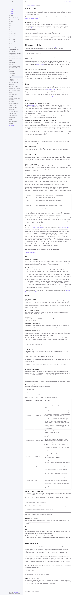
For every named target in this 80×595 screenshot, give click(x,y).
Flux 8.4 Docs (11, 9)
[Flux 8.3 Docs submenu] (22, 12)
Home (10, 7)
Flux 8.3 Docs (11, 11)
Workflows (11, 84)
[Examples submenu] (22, 120)
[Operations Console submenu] (22, 42)
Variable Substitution (13, 86)
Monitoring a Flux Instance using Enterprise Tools (14, 48)
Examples (11, 119)
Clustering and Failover (14, 56)
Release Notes (12, 23)
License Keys (12, 29)
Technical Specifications (14, 17)
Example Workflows (13, 107)
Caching (11, 45)
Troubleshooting (12, 105)
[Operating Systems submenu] (22, 38)
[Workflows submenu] (22, 85)
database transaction (36, 27)
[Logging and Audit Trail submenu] (22, 83)
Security (11, 96)
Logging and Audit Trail (14, 82)
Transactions (12, 73)
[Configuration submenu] (22, 32)
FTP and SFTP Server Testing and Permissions (15, 54)
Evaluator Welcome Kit (14, 19)
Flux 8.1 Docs (11, 125)
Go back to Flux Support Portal (65, 1)
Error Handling (12, 51)
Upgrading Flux (12, 109)
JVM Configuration (50, 89)
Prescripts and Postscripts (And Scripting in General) (14, 89)
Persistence (12, 75)
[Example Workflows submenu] (22, 108)
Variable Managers (13, 121)
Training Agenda (12, 113)
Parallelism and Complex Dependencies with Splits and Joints (14, 68)
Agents (10, 92)
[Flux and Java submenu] (22, 118)
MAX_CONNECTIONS (64, 227)
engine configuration (54, 47)
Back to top (28, 589)
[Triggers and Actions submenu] (22, 112)
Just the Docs (16, 592)
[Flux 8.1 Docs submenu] (22, 126)
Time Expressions (13, 115)
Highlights (11, 15)
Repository (11, 64)
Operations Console (13, 41)
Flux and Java (12, 117)
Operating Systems (13, 37)
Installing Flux (12, 27)
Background (11, 101)
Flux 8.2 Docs (11, 13)
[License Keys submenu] (22, 30)
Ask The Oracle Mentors (30, 252)
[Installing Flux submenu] (22, 28)
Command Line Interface (14, 35)
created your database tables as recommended (39, 522)
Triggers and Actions (13, 111)
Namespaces (12, 62)
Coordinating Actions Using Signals (15, 59)
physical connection (38, 227)
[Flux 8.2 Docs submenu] (22, 14)
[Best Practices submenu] (22, 44)
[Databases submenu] (22, 71)
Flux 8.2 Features (12, 21)
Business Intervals (13, 94)
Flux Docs (12, 2)
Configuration (12, 31)
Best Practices (12, 43)
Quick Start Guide (13, 33)
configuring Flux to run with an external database (58, 96)
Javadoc (11, 123)
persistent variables (32, 105)
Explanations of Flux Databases (14, 80)
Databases (11, 71)
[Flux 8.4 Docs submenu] (22, 10)
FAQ (10, 25)
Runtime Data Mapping (14, 103)
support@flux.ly (40, 64)
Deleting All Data (12, 39)
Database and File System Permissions (14, 99)
